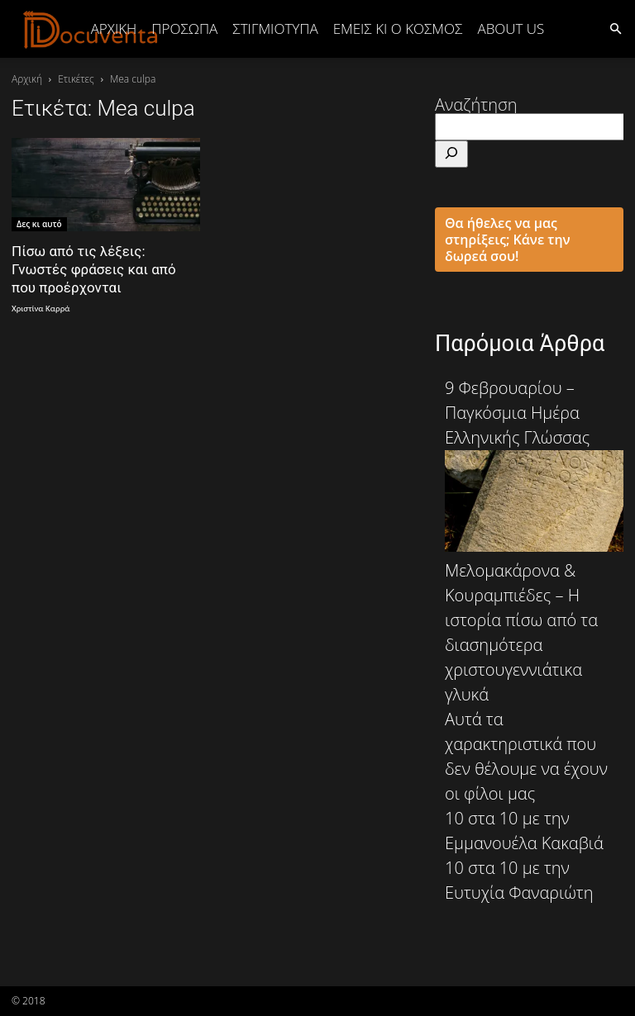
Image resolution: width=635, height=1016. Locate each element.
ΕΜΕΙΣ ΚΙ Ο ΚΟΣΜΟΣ (398, 28)
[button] (615, 28)
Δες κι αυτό (39, 224)
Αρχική (114, 28)
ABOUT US (510, 28)
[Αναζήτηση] (451, 154)
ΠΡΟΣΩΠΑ (184, 28)
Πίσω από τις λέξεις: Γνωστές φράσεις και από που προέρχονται (94, 269)
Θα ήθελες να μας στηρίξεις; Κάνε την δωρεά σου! (508, 239)
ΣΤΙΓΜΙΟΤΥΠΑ (275, 28)
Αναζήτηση (476, 104)
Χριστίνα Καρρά (40, 308)
